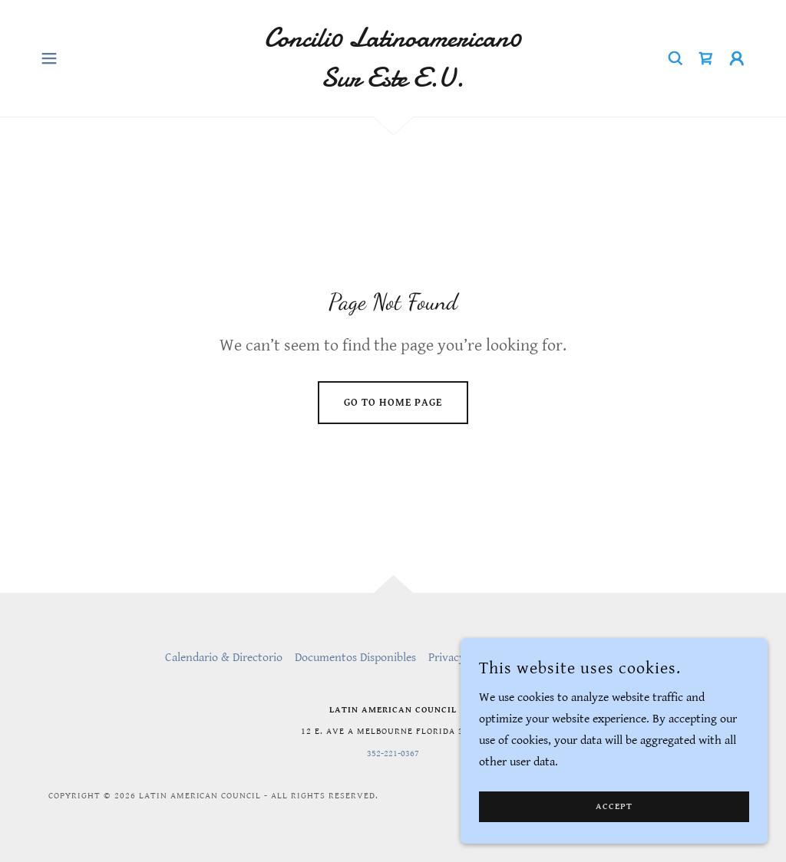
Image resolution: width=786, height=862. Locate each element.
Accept (614, 807)
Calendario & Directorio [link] (223, 657)
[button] (49, 58)
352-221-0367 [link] (393, 753)
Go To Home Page (393, 402)
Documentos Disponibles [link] (355, 657)
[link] (393, 83)
